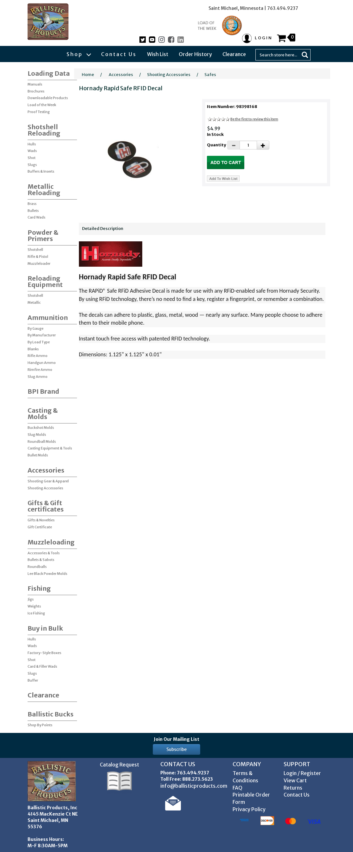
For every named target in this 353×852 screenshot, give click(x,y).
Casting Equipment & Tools (50, 448)
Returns (293, 788)
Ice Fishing (36, 613)
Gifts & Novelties (41, 520)
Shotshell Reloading (44, 130)
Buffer (33, 680)
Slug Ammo (38, 376)
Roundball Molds (42, 441)
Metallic (34, 302)
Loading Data (49, 73)
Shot (31, 158)
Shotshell (35, 249)
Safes (210, 74)
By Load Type (39, 342)
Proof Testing (39, 112)
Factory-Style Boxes (44, 653)
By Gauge (35, 328)
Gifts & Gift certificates (46, 506)
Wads (32, 151)
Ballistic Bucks (51, 714)
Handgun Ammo (42, 362)
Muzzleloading (51, 542)
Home (88, 74)
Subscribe (176, 749)
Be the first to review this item (254, 119)
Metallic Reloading (44, 189)
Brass (32, 203)
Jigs (31, 599)
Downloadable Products (48, 98)
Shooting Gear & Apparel (48, 481)
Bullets (33, 210)
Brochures (36, 91)
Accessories (46, 470)
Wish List (157, 54)
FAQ (237, 788)
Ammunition (48, 317)
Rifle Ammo (38, 355)
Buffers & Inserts (41, 171)
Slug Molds (37, 434)
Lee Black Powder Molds (47, 573)
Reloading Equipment (45, 281)
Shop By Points (40, 725)
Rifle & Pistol (38, 256)
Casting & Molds (43, 413)
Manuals (35, 84)
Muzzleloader (39, 263)
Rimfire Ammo (40, 369)
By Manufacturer (42, 335)
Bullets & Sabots (41, 559)
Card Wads (36, 217)
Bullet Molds (38, 455)
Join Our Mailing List (176, 739)
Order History (195, 54)
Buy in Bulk (45, 628)
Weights (34, 606)
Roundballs (37, 566)
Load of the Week (42, 105)
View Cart (295, 780)
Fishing (39, 588)
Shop (79, 54)
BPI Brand (43, 391)
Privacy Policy (249, 809)
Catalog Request (119, 764)
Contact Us (119, 54)
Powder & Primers (43, 235)
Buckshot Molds (41, 427)
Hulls (32, 144)
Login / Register (302, 773)
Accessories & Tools (44, 553)
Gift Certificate (40, 527)
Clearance (234, 54)
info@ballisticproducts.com (193, 786)
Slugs (32, 164)
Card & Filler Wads (42, 666)
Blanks (33, 349)
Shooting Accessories (45, 488)
